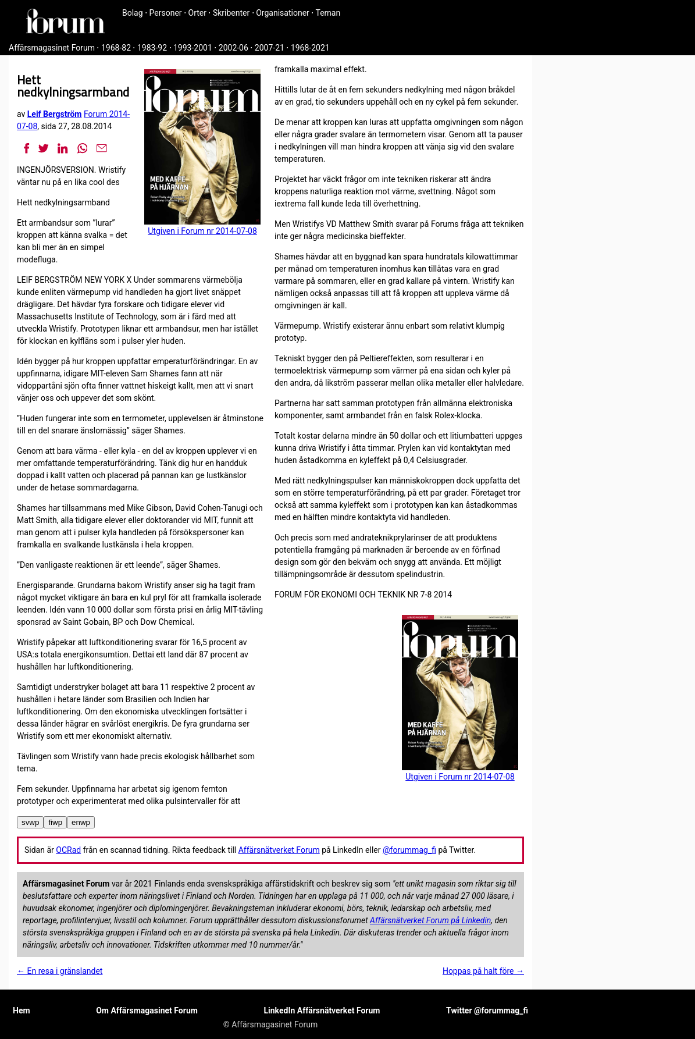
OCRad (68, 850)
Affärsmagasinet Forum (52, 47)
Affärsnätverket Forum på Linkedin (430, 920)
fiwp (55, 822)
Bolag (132, 12)
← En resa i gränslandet (59, 971)
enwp (81, 822)
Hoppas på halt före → (483, 971)
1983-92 (152, 47)
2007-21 (269, 47)
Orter (197, 12)
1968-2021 (310, 47)
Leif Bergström (54, 114)
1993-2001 (192, 47)
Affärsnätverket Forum (279, 850)
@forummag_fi (409, 850)
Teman (327, 12)
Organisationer (282, 12)
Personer (165, 12)
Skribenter (231, 12)
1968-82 (116, 47)
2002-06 (233, 47)
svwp (30, 822)
